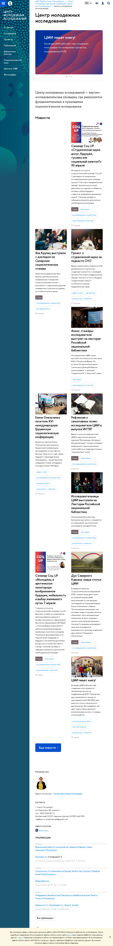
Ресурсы (83, 837)
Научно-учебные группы (67, 861)
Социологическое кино (13, 61)
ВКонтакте (44, 695)
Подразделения (42, 861)
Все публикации (46, 782)
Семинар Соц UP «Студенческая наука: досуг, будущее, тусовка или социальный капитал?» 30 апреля (50, 155)
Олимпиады (54, 873)
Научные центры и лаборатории (69, 851)
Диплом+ (54, 890)
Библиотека (83, 841)
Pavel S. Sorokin (72, 770)
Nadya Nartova (42, 745)
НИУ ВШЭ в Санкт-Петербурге (49, 826)
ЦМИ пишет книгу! (59, 37)
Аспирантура (55, 901)
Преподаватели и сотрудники (42, 866)
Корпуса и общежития (40, 880)
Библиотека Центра (10, 52)
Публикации (10, 45)
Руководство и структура (40, 856)
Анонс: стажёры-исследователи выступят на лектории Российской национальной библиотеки (50, 262)
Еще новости (48, 612)
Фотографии (10, 74)
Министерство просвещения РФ (99, 863)
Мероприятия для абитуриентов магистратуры (56, 858)
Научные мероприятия (70, 843)
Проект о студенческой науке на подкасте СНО (86, 238)
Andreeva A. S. (41, 770)
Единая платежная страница (39, 917)
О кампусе (40, 839)
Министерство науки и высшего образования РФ (99, 851)
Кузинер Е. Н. (41, 721)
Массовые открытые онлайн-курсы (99, 885)
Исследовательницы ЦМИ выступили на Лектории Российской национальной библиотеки (85, 423)
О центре (9, 27)
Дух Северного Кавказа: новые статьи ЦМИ (86, 499)
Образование (58, 837)
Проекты (8, 39)
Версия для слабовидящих (41, 909)
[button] (38, 52)
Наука (68, 837)
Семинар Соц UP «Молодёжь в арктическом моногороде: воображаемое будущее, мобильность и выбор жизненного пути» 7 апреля (50, 432)
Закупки (38, 885)
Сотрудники (10, 33)
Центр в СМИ (11, 68)
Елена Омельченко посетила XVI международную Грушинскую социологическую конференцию (83, 321)
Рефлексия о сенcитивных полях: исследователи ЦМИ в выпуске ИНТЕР (50, 345)
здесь (69, 935)
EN (91, 3)
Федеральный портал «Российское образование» (99, 874)
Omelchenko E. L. (56, 770)
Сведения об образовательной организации (42, 848)
